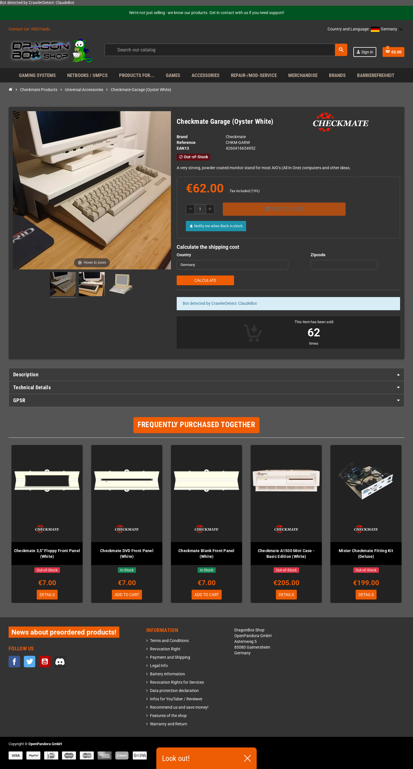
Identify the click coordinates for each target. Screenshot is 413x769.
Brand (182, 136)
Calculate (205, 280)
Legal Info (159, 665)
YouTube (44, 661)
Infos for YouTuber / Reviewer (176, 699)
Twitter (29, 661)
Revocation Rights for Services (177, 682)
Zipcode (318, 255)
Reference (186, 142)
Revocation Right (165, 649)
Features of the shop (168, 715)
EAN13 (183, 148)
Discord (60, 661)
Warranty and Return (168, 724)
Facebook (14, 661)
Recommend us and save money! (179, 707)
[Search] (226, 50)
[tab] (206, 374)
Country (184, 255)
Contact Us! (19, 29)
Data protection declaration (174, 690)
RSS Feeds (40, 29)
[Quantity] (200, 209)
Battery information (167, 674)
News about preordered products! (63, 632)
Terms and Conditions (169, 640)
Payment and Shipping (170, 657)
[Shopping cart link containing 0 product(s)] (393, 52)
